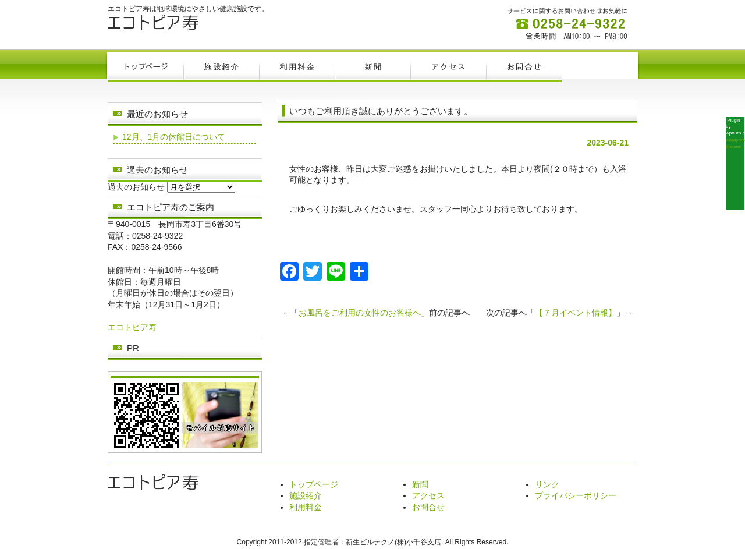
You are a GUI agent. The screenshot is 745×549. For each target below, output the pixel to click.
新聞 (420, 484)
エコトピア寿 (132, 327)
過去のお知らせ (136, 187)
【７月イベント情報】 (575, 312)
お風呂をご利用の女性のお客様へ (360, 312)
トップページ (313, 484)
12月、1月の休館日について (173, 136)
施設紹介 (305, 495)
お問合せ (428, 507)
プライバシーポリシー (575, 495)
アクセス (428, 495)
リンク (547, 484)
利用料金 (305, 507)
